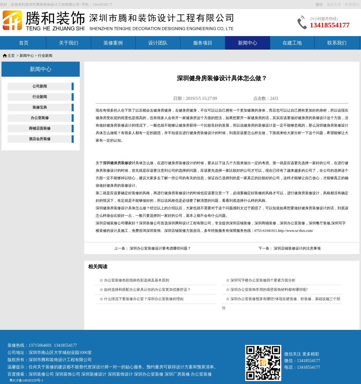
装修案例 (113, 42)
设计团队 (158, 42)
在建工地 (292, 42)
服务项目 (202, 42)
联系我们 (337, 42)
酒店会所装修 (40, 139)
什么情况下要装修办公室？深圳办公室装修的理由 (144, 299)
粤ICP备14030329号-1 (25, 380)
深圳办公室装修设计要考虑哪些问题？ (160, 248)
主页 (11, 56)
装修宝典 (39, 107)
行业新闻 (45, 56)
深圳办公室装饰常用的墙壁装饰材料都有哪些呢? (269, 289)
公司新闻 (39, 86)
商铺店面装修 (40, 128)
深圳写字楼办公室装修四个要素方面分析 (262, 280)
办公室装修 (40, 118)
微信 (320, 4)
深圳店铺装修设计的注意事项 (297, 248)
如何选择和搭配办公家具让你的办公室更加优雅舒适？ (147, 289)
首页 (24, 42)
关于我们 (68, 42)
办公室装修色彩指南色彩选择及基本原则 (136, 280)
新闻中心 (247, 42)
